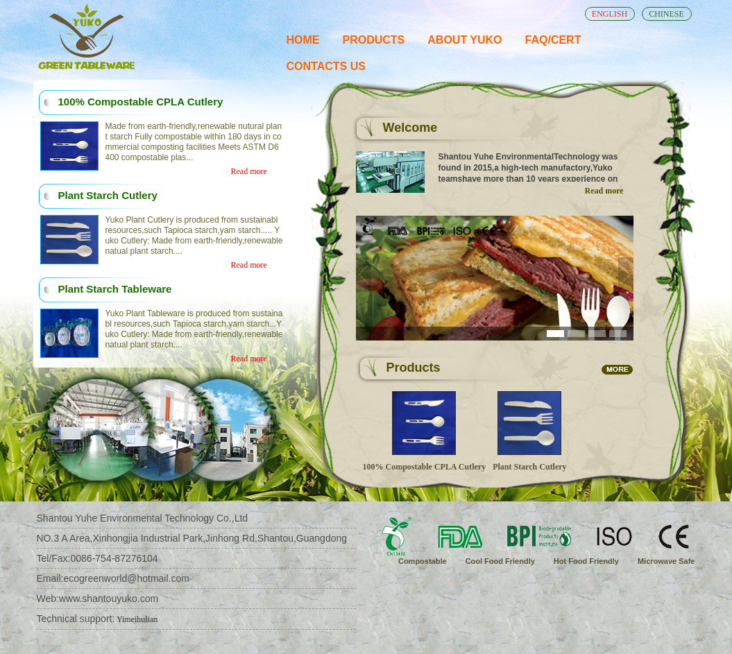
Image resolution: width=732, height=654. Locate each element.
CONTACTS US (326, 66)
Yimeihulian (136, 619)
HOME (303, 40)
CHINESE (666, 14)
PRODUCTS (374, 40)
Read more (249, 171)
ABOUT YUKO (464, 40)
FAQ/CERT (553, 40)
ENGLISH (609, 14)
